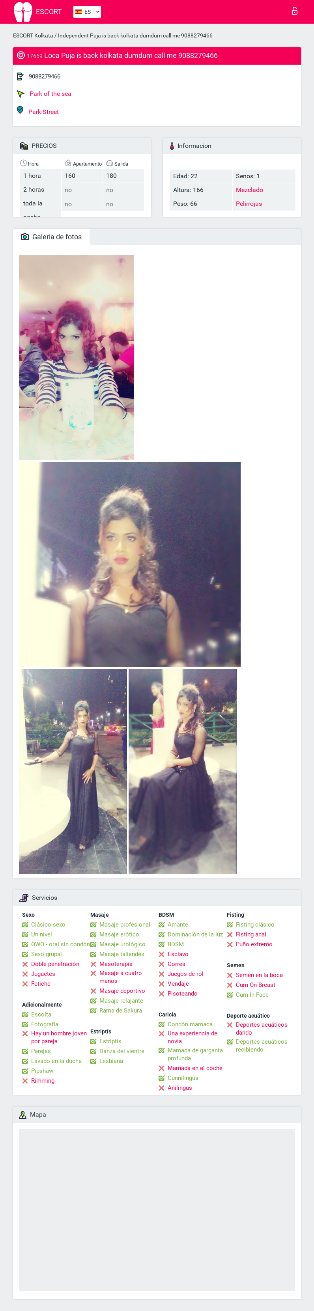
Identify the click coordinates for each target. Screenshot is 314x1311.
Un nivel (41, 934)
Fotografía (44, 1024)
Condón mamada (190, 1024)
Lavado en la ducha (56, 1061)
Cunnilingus (183, 1078)
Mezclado (249, 190)
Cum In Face (252, 994)
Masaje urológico (122, 944)
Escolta (41, 1014)
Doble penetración (55, 964)
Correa (176, 964)
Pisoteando (183, 993)
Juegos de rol (186, 973)
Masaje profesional (124, 924)
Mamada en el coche (195, 1068)
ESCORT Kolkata (33, 35)
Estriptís (110, 1041)
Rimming (42, 1080)
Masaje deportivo (122, 990)
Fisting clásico (255, 924)
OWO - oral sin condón (60, 944)
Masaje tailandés (121, 954)
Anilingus (180, 1087)
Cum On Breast (255, 984)
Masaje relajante (121, 1000)
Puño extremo (254, 944)
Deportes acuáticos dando (262, 1028)
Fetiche (40, 983)
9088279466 (44, 76)
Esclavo (178, 954)
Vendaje (178, 983)
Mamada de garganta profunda (195, 1054)
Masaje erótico (119, 934)
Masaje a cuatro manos (120, 977)
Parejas (41, 1051)
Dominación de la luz (195, 934)
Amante (178, 924)
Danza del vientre (121, 1051)
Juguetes (43, 973)
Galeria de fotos (51, 237)
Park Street (38, 111)
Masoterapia (116, 964)
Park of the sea (44, 94)
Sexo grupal (46, 954)
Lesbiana (111, 1061)
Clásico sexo (48, 924)
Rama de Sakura (120, 1010)
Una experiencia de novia (192, 1037)
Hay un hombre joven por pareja (59, 1037)
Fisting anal (251, 934)
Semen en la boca (259, 975)
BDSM (176, 944)
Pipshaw (42, 1070)
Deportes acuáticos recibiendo (262, 1045)
